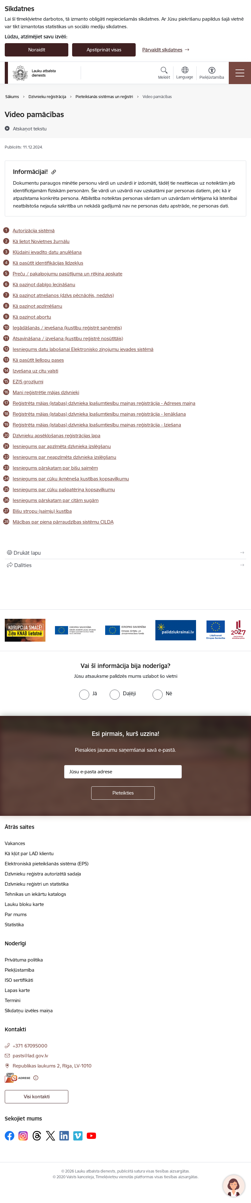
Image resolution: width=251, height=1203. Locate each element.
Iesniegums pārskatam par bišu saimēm (55, 468)
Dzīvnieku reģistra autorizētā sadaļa (43, 874)
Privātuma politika (24, 960)
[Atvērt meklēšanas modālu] (164, 74)
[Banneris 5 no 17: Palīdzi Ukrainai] (175, 630)
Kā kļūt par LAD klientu (29, 853)
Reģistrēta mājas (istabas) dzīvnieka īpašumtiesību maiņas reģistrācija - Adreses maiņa (104, 403)
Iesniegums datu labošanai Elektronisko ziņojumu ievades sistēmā (83, 349)
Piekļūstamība (19, 970)
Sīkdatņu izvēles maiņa (29, 1011)
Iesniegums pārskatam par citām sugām (55, 500)
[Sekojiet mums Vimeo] (78, 1135)
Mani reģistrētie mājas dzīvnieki (46, 392)
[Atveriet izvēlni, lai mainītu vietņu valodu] (184, 73)
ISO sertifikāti (19, 980)
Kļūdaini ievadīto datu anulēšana (47, 252)
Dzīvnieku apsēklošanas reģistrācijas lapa (56, 436)
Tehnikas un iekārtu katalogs (35, 894)
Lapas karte (17, 990)
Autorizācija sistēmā (34, 231)
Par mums (16, 914)
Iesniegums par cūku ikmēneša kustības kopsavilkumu (71, 479)
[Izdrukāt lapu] (125, 553)
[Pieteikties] (123, 793)
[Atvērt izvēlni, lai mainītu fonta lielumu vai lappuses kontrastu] (211, 74)
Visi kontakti (37, 1097)
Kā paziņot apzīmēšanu (37, 306)
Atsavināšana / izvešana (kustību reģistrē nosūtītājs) (68, 338)
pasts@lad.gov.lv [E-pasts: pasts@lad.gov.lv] (30, 1056)
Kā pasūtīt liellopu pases (38, 360)
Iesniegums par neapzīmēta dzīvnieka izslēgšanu (64, 457)
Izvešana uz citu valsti (35, 371)
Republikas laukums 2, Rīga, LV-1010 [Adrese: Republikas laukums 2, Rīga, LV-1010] (52, 1066)
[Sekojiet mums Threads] (37, 1135)
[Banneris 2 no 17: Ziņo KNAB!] (25, 630)
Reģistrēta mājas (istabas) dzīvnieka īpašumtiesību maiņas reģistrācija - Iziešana (97, 425)
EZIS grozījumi (28, 382)
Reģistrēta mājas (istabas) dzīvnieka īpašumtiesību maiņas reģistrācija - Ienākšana (99, 414)
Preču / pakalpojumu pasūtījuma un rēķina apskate (67, 274)
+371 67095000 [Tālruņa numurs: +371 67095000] (30, 1046)
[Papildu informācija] (35, 1077)
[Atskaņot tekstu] (30, 128)
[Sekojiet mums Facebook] (9, 1135)
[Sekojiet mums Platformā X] (50, 1135)
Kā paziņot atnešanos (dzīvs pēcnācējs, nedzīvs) (63, 295)
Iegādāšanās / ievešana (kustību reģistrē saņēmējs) (67, 328)
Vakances (15, 843)
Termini (12, 1000)
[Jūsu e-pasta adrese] (123, 771)
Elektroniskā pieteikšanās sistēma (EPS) (46, 864)
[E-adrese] (17, 1078)
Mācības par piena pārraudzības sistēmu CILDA (63, 522)
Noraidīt (36, 50)
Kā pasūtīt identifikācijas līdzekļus (48, 263)
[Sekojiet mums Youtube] (91, 1135)
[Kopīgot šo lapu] (125, 565)
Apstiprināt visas (104, 50)
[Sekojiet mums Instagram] (23, 1135)
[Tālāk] (238, 630)
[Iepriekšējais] (12, 630)
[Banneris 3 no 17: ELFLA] (75, 630)
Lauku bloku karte (24, 904)
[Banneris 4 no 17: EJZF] (125, 630)
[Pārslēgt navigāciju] (240, 73)
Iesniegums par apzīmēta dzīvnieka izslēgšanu (62, 446)
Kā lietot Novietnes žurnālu (41, 241)
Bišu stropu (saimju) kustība (42, 511)
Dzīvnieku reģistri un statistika (37, 884)
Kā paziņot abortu (32, 317)
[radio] (88, 693)
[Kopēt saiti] (53, 172)
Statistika (14, 925)
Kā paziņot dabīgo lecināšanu (44, 284)
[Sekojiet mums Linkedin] (64, 1135)
